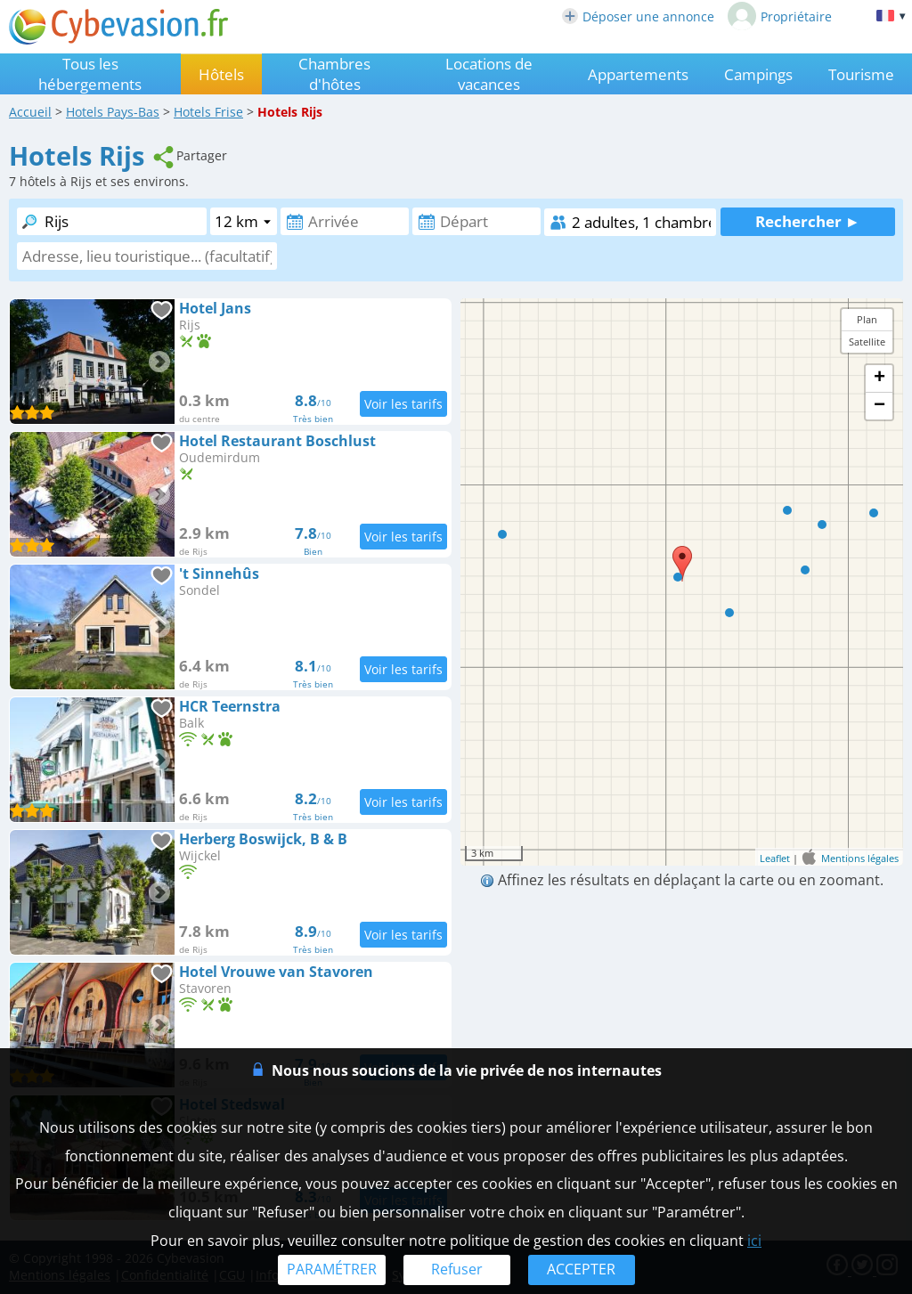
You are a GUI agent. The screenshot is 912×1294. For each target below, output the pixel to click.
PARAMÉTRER (332, 1269)
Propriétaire (780, 16)
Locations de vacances (489, 73)
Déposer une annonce (638, 16)
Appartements (638, 74)
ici (754, 1240)
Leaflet (775, 857)
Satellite (867, 341)
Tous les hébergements (90, 73)
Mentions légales (860, 857)
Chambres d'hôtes (334, 73)
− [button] (879, 406)
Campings (758, 74)
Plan (867, 319)
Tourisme (861, 74)
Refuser (457, 1269)
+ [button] (879, 378)
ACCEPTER (581, 1269)
